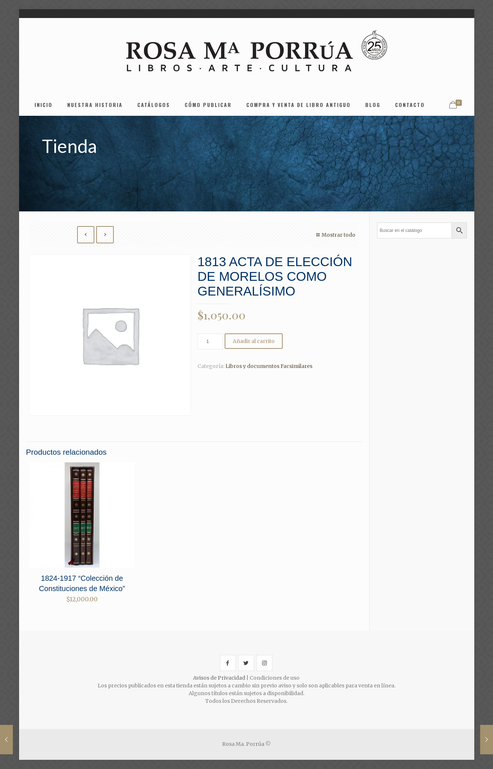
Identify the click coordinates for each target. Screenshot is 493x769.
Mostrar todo (334, 235)
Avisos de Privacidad (219, 678)
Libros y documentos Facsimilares (268, 366)
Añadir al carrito (254, 341)
